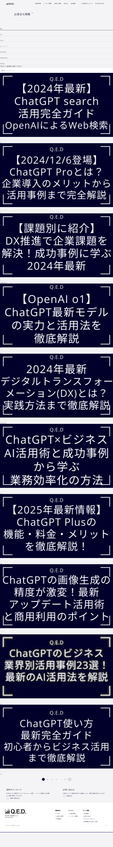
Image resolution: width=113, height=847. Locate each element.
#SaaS (2, 40)
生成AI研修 (38, 3)
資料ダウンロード (87, 3)
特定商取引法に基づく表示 (91, 836)
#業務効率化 (4, 58)
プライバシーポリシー (89, 833)
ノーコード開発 (47, 3)
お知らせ (66, 3)
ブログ (58, 828)
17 (65, 780)
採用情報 (59, 833)
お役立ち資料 (57, 3)
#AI (1, 35)
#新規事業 (3, 52)
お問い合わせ (99, 3)
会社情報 (73, 3)
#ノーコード (4, 46)
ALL (1, 29)
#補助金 (2, 64)
